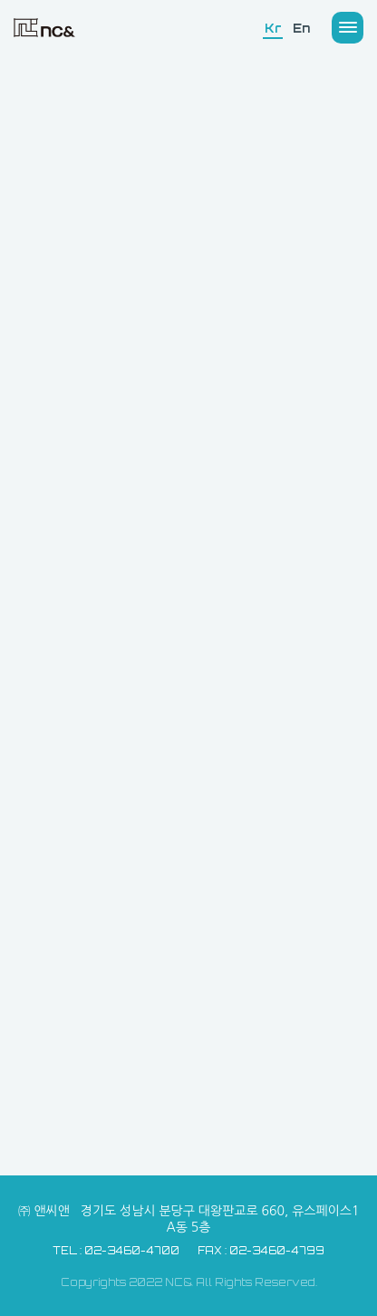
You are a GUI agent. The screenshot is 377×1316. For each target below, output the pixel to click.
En (301, 28)
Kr (273, 28)
